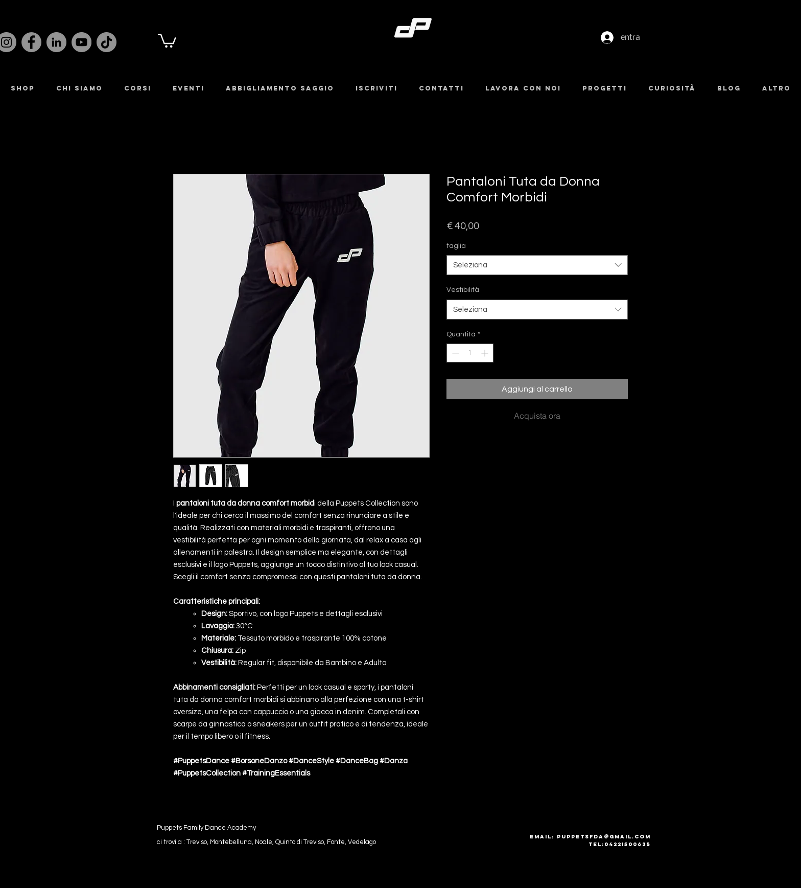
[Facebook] (31, 42)
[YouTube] (81, 42)
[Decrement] (454, 353)
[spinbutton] (470, 353)
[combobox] (537, 265)
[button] (167, 40)
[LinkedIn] (56, 42)
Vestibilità (462, 289)
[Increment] (485, 353)
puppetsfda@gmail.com (604, 836)
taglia (456, 245)
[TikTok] (106, 42)
